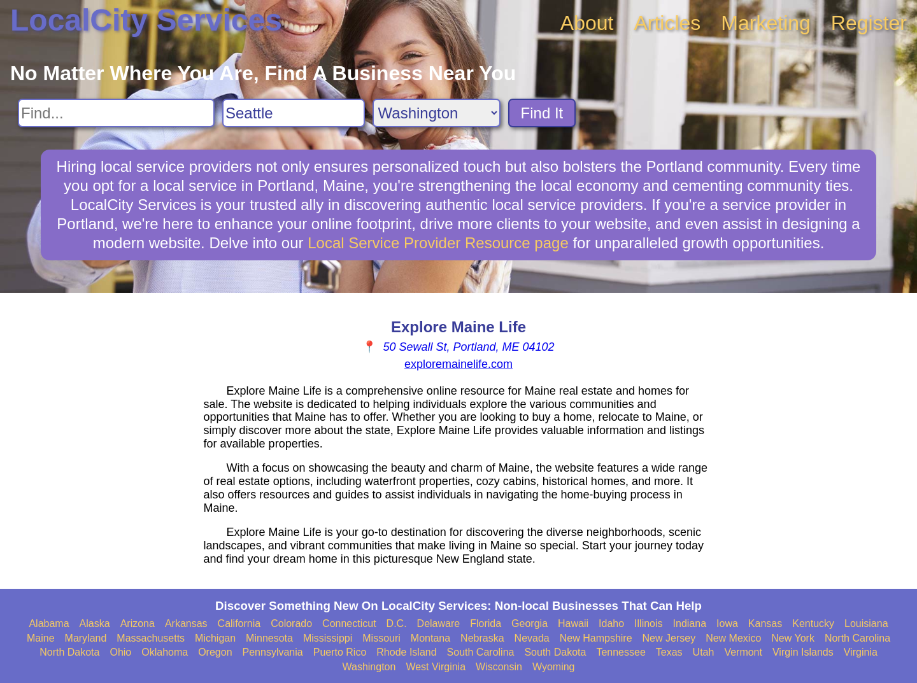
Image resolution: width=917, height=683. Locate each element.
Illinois (648, 623)
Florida (485, 623)
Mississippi (327, 638)
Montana (430, 638)
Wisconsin (499, 666)
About (587, 22)
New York (792, 638)
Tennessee (620, 652)
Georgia (529, 623)
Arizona (137, 623)
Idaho (611, 623)
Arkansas (186, 623)
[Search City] (293, 113)
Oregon (215, 652)
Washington (368, 666)
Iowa (727, 623)
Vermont (743, 652)
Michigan (215, 638)
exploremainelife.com (458, 364)
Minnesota (269, 638)
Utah (703, 652)
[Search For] (116, 113)
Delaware (438, 623)
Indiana (690, 623)
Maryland (86, 638)
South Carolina (481, 652)
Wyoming (553, 666)
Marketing (766, 22)
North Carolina (857, 638)
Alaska (95, 623)
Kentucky (813, 623)
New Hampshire (596, 638)
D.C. (397, 623)
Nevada (532, 638)
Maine (41, 638)
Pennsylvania (273, 652)
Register (869, 22)
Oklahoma (164, 652)
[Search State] (437, 113)
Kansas (765, 623)
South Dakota (555, 652)
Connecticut (349, 623)
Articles (667, 22)
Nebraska (482, 638)
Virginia (861, 652)
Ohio (120, 652)
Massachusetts (151, 638)
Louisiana (866, 623)
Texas (669, 652)
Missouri (381, 638)
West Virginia (436, 666)
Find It (542, 113)
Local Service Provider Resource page (438, 242)
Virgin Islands (803, 652)
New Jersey (669, 638)
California (239, 623)
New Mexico (733, 638)
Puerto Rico (340, 652)
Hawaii (573, 623)
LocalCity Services (146, 20)
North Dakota (69, 652)
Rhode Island (406, 652)
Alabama (49, 623)
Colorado (291, 623)
